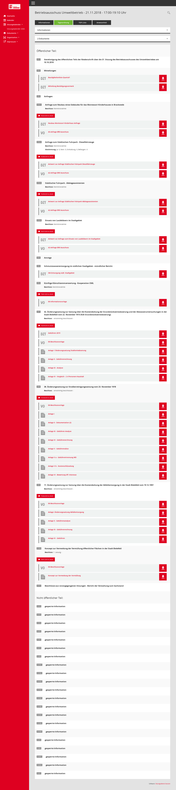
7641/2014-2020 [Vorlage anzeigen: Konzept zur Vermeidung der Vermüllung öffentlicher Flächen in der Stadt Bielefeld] (47, 559)
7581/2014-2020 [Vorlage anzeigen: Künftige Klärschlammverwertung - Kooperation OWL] (47, 294)
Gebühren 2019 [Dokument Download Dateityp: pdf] (54, 333)
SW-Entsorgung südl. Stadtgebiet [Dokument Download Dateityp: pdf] (61, 273)
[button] (14, 24)
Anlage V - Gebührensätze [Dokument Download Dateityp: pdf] (58, 449)
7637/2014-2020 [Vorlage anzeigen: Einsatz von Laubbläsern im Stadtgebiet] (47, 231)
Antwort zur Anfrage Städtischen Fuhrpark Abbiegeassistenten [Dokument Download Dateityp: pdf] (73, 202)
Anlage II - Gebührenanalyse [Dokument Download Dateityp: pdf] (59, 521)
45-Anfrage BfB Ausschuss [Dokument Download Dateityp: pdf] (58, 132)
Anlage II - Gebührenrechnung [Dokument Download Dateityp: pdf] (60, 359)
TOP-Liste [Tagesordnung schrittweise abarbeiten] (82, 22)
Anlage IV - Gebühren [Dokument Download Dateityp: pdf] (56, 538)
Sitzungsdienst (162, 784)
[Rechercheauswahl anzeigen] (168, 13)
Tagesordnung (63, 22)
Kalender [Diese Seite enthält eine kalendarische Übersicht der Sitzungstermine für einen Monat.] (8, 20)
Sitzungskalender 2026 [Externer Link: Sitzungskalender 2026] (16, 29)
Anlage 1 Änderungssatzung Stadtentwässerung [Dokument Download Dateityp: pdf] (67, 350)
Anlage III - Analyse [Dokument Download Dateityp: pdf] (55, 368)
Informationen (44, 22)
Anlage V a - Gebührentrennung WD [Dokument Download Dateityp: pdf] (62, 457)
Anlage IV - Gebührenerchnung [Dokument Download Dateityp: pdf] (60, 440)
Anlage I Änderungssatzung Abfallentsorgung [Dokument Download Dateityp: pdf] (66, 512)
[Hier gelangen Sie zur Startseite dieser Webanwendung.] (14, 6)
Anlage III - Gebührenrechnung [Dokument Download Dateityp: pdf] (60, 530)
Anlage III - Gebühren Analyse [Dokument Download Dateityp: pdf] (59, 431)
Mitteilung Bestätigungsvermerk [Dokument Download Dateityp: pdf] (61, 86)
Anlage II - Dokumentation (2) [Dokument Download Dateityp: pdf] (59, 423)
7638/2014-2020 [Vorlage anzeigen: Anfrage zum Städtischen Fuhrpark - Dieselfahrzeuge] (47, 157)
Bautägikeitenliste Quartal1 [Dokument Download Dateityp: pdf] (59, 78)
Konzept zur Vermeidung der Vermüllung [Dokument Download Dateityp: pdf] (64, 576)
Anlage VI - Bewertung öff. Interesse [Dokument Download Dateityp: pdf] (62, 475)
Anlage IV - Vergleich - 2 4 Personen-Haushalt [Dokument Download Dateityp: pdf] (66, 377)
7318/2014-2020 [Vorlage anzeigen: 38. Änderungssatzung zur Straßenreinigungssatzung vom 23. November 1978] (47, 398)
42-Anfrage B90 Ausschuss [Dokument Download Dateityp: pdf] (58, 173)
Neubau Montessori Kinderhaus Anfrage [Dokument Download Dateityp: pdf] (64, 123)
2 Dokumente (43, 38)
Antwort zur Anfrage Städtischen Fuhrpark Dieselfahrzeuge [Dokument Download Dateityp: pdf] (71, 164)
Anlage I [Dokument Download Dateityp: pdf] (51, 414)
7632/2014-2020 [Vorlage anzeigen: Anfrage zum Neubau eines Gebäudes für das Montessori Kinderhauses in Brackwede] (47, 116)
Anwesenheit (102, 22)
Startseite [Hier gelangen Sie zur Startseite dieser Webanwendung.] (9, 16)
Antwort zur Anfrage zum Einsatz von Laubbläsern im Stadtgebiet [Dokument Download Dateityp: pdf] (74, 239)
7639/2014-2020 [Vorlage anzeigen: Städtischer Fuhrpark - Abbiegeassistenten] (47, 194)
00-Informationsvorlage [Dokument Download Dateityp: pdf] (57, 302)
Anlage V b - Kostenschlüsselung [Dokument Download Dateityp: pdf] (61, 466)
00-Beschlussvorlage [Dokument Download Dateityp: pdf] (56, 342)
